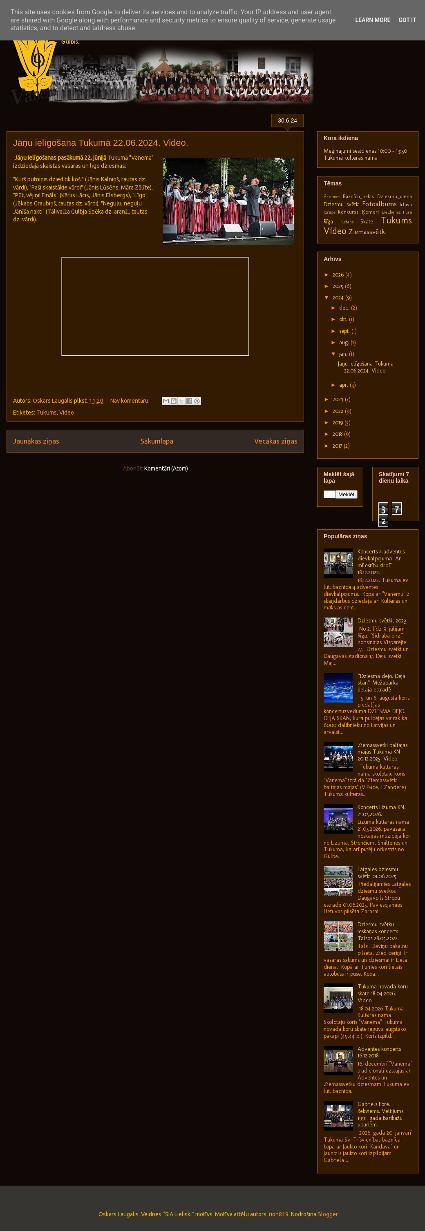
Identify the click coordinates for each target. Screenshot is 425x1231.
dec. (345, 307)
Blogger (328, 1214)
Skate (366, 221)
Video (66, 412)
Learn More (372, 20)
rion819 (279, 1214)
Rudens (346, 222)
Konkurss (348, 212)
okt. (344, 319)
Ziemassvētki (368, 231)
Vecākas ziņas (276, 441)
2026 (339, 274)
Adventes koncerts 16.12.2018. (379, 1052)
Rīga (328, 221)
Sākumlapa (157, 441)
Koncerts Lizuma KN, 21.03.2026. (382, 811)
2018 (338, 433)
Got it (407, 20)
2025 (339, 286)
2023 (339, 399)
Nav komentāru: (130, 400)
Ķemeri (370, 212)
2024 (339, 297)
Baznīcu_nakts (358, 196)
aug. (345, 342)
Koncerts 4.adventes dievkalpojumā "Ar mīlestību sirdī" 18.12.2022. (381, 561)
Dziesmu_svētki (342, 204)
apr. (344, 384)
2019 (338, 422)
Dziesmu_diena (394, 196)
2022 (339, 411)
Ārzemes (332, 196)
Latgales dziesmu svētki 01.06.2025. (378, 873)
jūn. (344, 353)
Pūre (407, 212)
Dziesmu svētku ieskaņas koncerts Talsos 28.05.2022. (378, 931)
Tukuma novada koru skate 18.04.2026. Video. (383, 993)
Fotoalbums (379, 204)
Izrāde (330, 212)
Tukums (46, 412)
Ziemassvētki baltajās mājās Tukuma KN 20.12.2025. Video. (382, 752)
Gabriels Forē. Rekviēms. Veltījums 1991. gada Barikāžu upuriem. (380, 1114)
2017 (338, 445)
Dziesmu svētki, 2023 (382, 620)
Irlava (406, 204)
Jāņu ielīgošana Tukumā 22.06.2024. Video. (100, 143)
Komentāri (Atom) (166, 468)
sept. (345, 331)
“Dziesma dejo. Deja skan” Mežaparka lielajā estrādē (381, 683)
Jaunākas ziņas (36, 441)
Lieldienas (391, 212)
